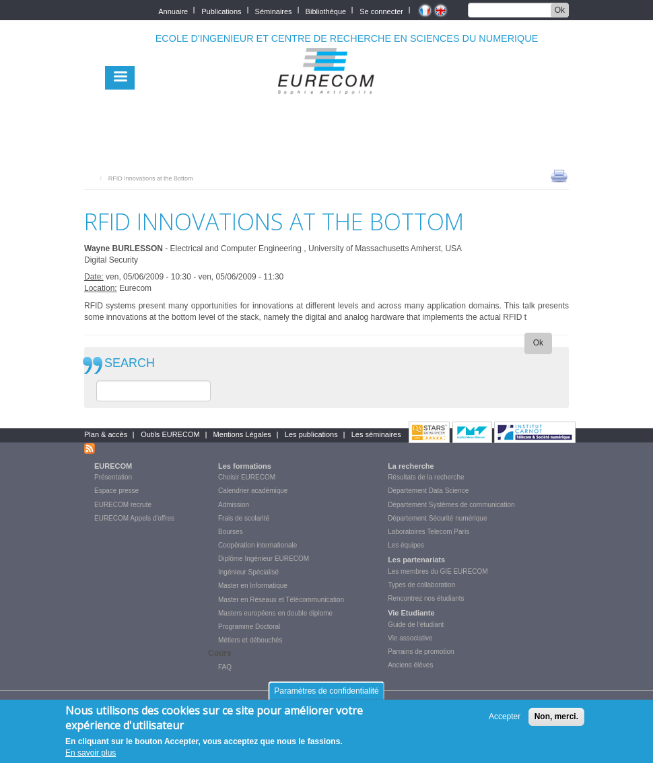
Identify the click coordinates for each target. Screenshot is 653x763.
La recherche (411, 466)
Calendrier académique (252, 490)
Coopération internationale (257, 545)
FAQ (225, 667)
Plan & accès (105, 434)
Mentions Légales (242, 434)
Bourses (230, 531)
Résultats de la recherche (426, 477)
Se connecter (381, 10)
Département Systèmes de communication (451, 504)
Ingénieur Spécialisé (248, 572)
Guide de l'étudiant (416, 624)
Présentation (113, 477)
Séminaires (273, 10)
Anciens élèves (410, 665)
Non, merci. (556, 722)
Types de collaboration (421, 585)
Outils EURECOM (170, 434)
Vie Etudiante (411, 613)
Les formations (244, 466)
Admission (233, 504)
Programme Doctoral (249, 626)
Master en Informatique (252, 585)
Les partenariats (416, 560)
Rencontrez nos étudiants (426, 598)
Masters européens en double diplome (275, 613)
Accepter (504, 722)
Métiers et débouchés (250, 640)
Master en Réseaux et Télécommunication (281, 599)
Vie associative (410, 638)
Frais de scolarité (243, 518)
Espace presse (116, 490)
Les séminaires (376, 434)
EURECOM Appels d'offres (134, 518)
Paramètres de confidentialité (326, 697)
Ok (560, 10)
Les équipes (406, 545)
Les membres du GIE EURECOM (437, 571)
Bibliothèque (326, 10)
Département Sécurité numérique (437, 518)
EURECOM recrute (122, 504)
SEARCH (129, 363)
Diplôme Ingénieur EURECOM (263, 558)
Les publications (311, 434)
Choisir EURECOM (246, 477)
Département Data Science (428, 490)
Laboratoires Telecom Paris (428, 531)
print (559, 175)
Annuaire (173, 10)
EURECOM (113, 466)
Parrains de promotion (421, 651)
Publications (221, 10)
